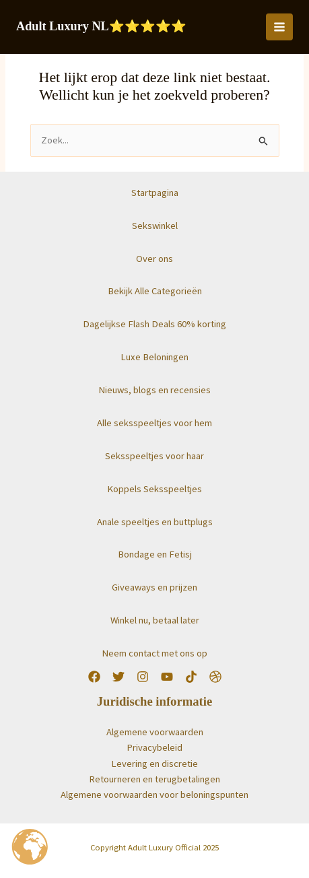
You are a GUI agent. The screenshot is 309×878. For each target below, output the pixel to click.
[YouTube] (167, 677)
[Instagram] (143, 677)
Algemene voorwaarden (154, 732)
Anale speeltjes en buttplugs (155, 522)
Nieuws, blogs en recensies (154, 390)
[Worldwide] (215, 677)
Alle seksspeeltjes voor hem (154, 423)
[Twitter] (118, 677)
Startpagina (154, 193)
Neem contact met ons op (154, 653)
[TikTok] (191, 677)
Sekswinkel (155, 226)
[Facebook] (94, 677)
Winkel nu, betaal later (154, 620)
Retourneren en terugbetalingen (154, 779)
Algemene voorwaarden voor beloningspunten (154, 794)
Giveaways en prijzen (154, 587)
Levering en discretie (154, 763)
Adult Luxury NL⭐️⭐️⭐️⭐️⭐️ (101, 26)
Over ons (154, 258)
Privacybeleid (154, 747)
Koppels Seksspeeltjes (154, 489)
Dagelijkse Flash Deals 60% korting (154, 324)
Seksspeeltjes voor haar (154, 456)
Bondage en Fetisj (155, 554)
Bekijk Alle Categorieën (155, 291)
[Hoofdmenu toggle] (279, 26)
